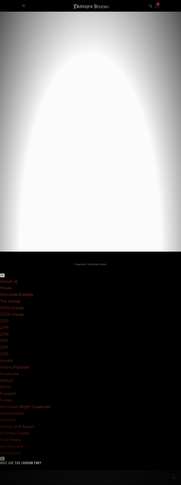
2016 (4, 347)
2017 (4, 340)
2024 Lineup (12, 307)
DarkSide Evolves (16, 294)
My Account (11, 446)
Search (173, 477)
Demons (8, 419)
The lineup (10, 301)
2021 (4, 320)
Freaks (6, 400)
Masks (6, 287)
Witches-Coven (14, 433)
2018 (4, 334)
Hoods (6, 360)
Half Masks (10, 439)
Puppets (8, 393)
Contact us (10, 452)
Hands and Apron (17, 426)
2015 (4, 353)
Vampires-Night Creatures (25, 406)
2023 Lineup (12, 314)
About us (8, 281)
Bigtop (6, 380)
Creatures (9, 373)
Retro (5, 386)
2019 (4, 327)
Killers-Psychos (14, 367)
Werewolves (11, 413)
